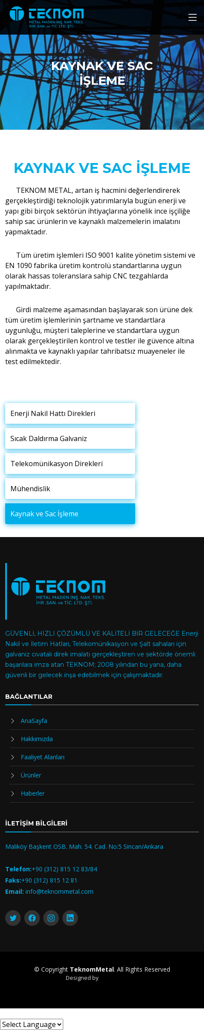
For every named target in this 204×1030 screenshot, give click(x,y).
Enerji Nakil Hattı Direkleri (52, 413)
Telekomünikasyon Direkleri (56, 463)
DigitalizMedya (119, 978)
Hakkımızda (37, 739)
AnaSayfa (34, 721)
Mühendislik (30, 488)
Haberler (33, 793)
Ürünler (31, 775)
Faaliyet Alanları (43, 757)
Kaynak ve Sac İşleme (44, 513)
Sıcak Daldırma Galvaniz (48, 438)
